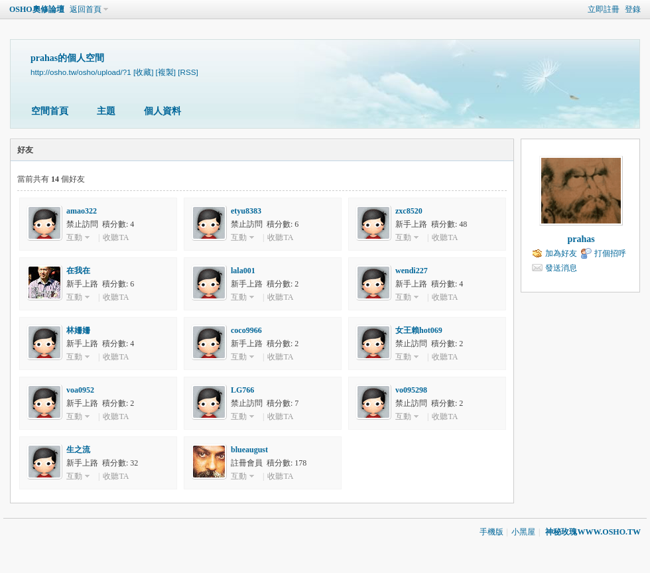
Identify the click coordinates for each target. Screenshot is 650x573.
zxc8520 (408, 211)
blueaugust (249, 449)
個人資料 (162, 111)
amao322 (81, 211)
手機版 (491, 532)
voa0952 (80, 390)
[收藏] (143, 72)
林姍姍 (78, 330)
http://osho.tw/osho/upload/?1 (81, 72)
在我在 (78, 270)
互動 (74, 237)
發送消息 (561, 268)
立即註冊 (603, 9)
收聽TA (116, 237)
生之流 (78, 449)
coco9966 (246, 330)
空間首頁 (49, 111)
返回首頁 (85, 9)
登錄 (633, 9)
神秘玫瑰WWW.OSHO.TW (593, 532)
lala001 (243, 270)
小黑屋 (523, 532)
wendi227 (411, 270)
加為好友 (561, 253)
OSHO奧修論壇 (36, 9)
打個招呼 (610, 253)
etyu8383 (246, 211)
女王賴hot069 (418, 330)
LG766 (242, 390)
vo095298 (411, 390)
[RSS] (188, 72)
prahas (580, 239)
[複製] (166, 72)
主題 (106, 111)
